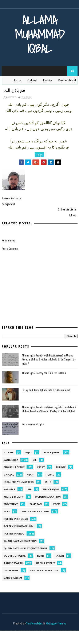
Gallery (32, 80)
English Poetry (14, 467)
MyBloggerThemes (56, 623)
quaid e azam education (20, 541)
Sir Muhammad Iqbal (33, 424)
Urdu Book (11, 570)
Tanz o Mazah (13, 563)
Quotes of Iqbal (14, 556)
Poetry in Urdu (14, 534)
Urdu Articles (45, 563)
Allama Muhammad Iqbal (39, 34)
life (29, 489)
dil (34, 460)
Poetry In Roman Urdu (19, 526)
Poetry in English (16, 519)
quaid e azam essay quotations (25, 548)
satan (59, 556)
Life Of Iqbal (51, 489)
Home (17, 80)
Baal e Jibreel (67, 80)
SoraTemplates (34, 623)
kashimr (9, 489)
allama (9, 452)
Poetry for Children (35, 511)
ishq (48, 482)
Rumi (40, 556)
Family (47, 80)
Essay (41, 467)
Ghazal (9, 475)
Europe (61, 467)
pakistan (35, 504)
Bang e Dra (11, 460)
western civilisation (44, 570)
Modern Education (48, 497)
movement (11, 504)
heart (31, 475)
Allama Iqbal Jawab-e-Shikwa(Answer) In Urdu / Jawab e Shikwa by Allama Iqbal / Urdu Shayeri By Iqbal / (48, 359)
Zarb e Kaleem (13, 578)
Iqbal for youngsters (19, 482)
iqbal (50, 475)
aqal (28, 452)
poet (7, 511)
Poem (56, 504)
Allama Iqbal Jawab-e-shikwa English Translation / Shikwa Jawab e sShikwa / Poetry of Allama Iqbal (49, 409)
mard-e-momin (13, 497)
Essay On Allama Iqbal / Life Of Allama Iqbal (46, 390)
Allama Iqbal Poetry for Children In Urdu (44, 373)
